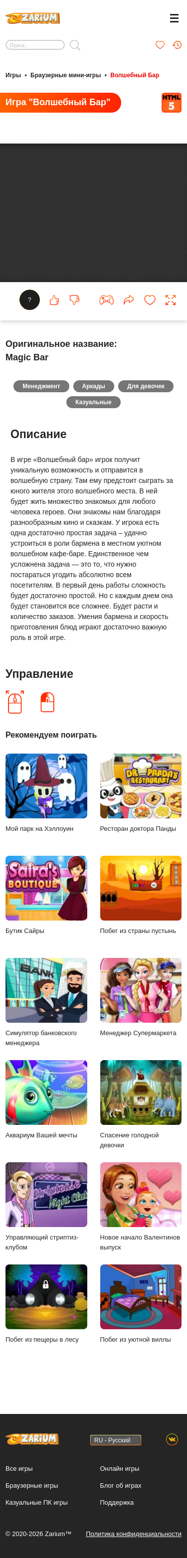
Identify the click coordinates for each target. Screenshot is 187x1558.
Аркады (94, 388)
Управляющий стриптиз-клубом (46, 1208)
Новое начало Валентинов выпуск (141, 1208)
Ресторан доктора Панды (141, 795)
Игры (13, 75)
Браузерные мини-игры (65, 75)
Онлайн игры (120, 1468)
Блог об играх (121, 1485)
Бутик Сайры (46, 897)
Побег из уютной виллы (141, 1305)
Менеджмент (41, 388)
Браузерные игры (31, 1485)
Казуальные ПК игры (36, 1502)
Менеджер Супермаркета (141, 999)
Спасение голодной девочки (141, 1106)
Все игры (19, 1468)
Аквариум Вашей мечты (46, 1101)
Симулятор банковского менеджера (46, 1004)
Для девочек (146, 388)
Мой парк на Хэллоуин (46, 795)
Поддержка (117, 1502)
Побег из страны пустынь (141, 897)
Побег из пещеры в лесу (46, 1305)
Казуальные (93, 404)
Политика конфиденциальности (134, 1534)
